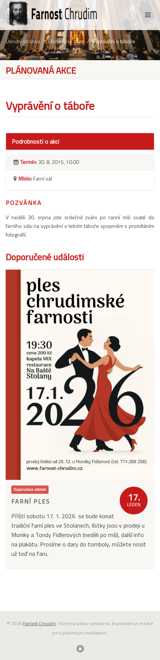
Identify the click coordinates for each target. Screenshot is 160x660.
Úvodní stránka (23, 41)
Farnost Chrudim (39, 623)
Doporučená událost (30, 490)
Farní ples (30, 501)
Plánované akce (66, 41)
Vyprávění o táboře (113, 41)
